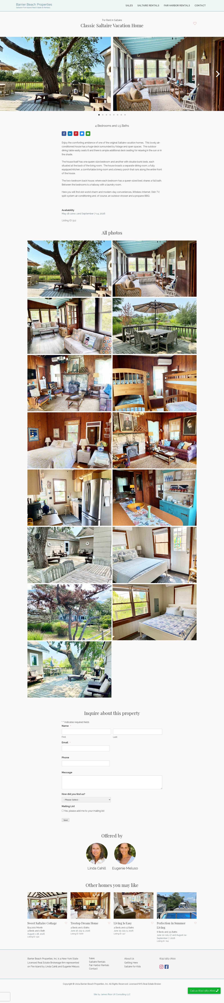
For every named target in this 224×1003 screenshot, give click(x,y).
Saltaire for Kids (132, 966)
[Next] (217, 74)
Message (67, 772)
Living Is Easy (123, 923)
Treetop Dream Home (84, 923)
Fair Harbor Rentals (177, 5)
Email (66, 742)
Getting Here (131, 962)
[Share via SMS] (82, 133)
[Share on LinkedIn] (70, 133)
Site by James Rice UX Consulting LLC (112, 994)
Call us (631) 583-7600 (204, 990)
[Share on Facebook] (64, 133)
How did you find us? (73, 794)
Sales (129, 5)
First (64, 737)
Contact (200, 5)
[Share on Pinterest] (76, 133)
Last (115, 737)
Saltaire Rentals (148, 5)
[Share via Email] (88, 133)
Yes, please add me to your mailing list (84, 811)
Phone (65, 757)
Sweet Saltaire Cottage (42, 923)
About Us (129, 958)
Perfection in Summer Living (171, 925)
